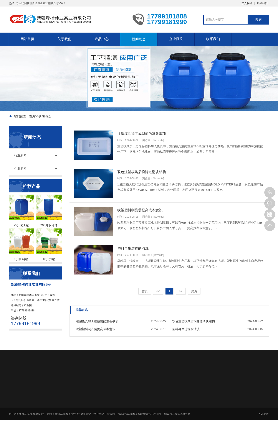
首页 (32, 116)
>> (180, 291)
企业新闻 (20, 168)
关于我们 (64, 39)
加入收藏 (247, 3)
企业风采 (176, 39)
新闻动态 (139, 39)
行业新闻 (20, 155)
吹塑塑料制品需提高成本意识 (95, 329)
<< (158, 291)
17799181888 (269, 192)
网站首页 (27, 39)
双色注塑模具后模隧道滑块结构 (193, 321)
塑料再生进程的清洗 (186, 329)
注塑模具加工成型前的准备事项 (97, 321)
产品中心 (102, 39)
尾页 (194, 291)
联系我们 (262, 3)
